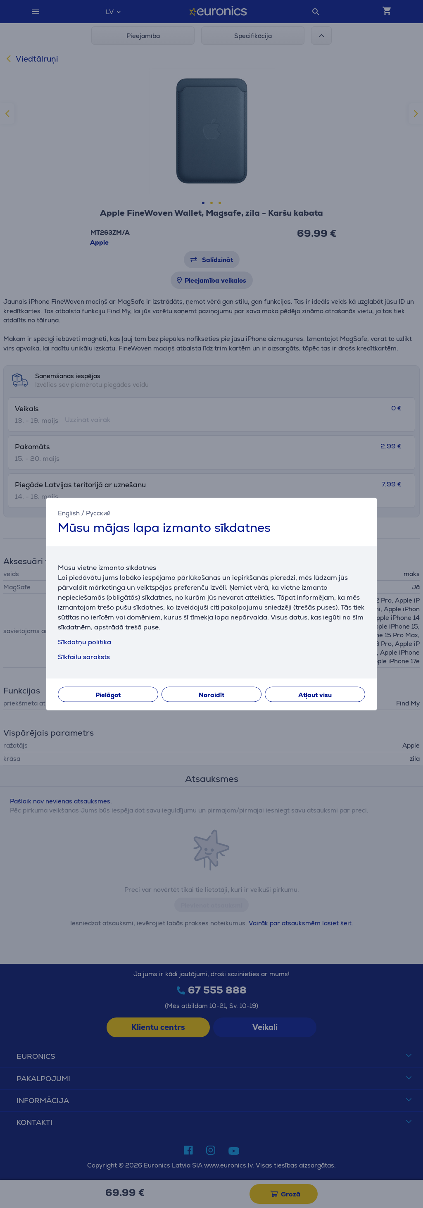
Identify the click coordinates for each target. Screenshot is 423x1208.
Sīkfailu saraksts (84, 657)
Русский (98, 513)
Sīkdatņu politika (84, 642)
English (69, 513)
